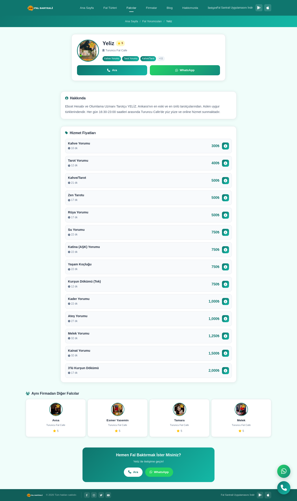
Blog (169, 7)
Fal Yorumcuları (152, 21)
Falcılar (131, 7)
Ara (133, 472)
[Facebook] (87, 495)
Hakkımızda (190, 7)
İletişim (212, 7)
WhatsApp (159, 472)
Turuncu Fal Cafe (115, 50)
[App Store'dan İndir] (267, 7)
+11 (161, 58)
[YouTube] (108, 495)
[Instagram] (94, 495)
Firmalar (151, 7)
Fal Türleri (110, 7)
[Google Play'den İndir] (258, 7)
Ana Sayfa (87, 7)
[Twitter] (101, 495)
